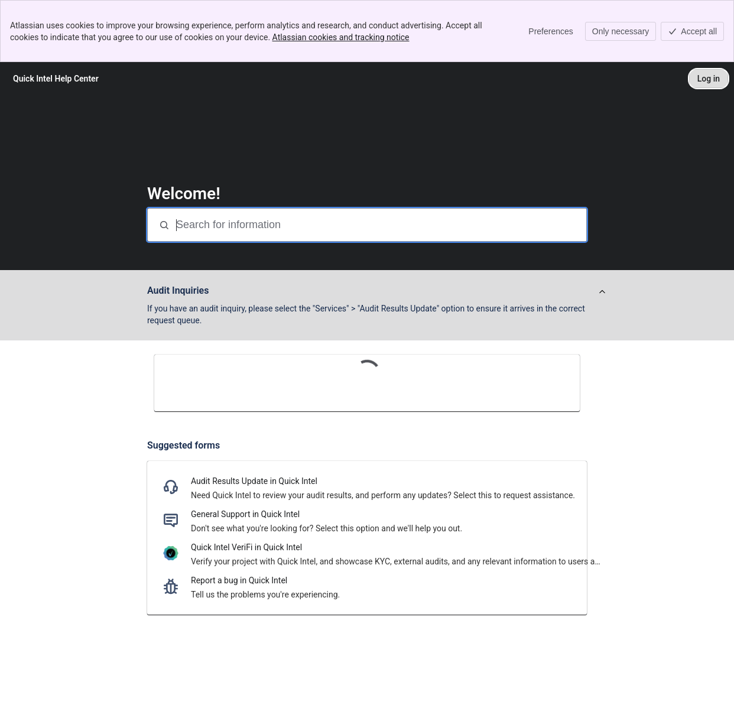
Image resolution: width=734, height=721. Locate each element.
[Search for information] (380, 225)
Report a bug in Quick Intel (239, 580)
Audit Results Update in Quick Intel (254, 481)
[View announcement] (602, 292)
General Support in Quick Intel (245, 514)
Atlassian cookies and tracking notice (341, 37)
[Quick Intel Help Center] (55, 78)
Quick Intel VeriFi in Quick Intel (246, 547)
